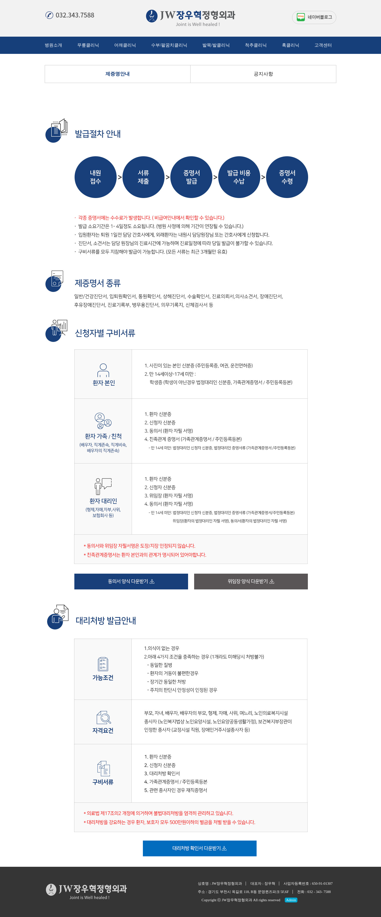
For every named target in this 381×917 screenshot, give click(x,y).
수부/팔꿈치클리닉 (169, 45)
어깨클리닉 (125, 45)
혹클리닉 (290, 45)
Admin (291, 900)
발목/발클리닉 (216, 45)
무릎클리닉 (88, 45)
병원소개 (53, 45)
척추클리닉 (256, 45)
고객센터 (323, 45)
